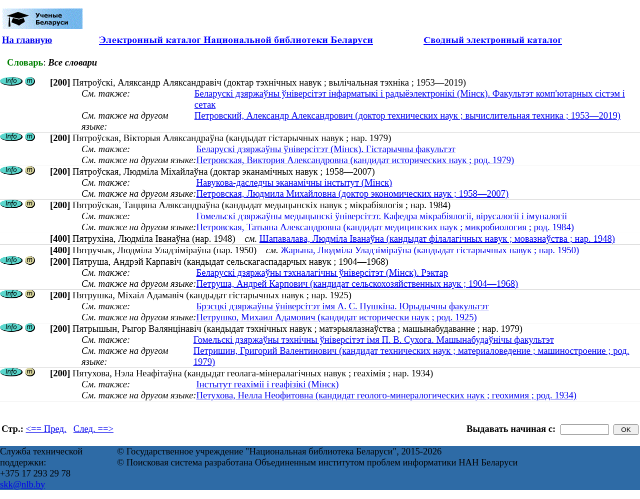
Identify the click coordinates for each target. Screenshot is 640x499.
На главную (27, 40)
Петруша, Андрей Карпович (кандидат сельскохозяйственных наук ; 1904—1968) (357, 283)
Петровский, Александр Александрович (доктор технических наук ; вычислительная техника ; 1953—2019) (407, 115)
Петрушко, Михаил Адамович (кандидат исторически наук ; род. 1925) (336, 317)
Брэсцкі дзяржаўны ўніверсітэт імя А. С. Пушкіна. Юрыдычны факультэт (342, 306)
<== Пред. (46, 428)
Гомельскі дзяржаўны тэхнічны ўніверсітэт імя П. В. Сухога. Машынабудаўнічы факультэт (374, 339)
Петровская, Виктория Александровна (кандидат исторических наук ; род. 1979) (355, 160)
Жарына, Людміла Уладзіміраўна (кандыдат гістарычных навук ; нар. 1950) (429, 250)
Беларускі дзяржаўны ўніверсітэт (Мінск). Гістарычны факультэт (325, 149)
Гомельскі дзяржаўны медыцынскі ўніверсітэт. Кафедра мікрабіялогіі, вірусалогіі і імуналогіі (381, 216)
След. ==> (94, 428)
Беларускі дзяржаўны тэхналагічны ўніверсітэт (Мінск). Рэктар (322, 272)
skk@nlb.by (22, 484)
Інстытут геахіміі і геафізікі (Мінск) (267, 384)
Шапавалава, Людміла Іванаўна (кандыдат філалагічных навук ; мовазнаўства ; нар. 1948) (437, 238)
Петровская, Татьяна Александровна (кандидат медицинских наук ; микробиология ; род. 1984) (385, 227)
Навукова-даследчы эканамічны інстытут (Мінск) (294, 182)
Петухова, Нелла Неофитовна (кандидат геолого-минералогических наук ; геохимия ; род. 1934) (386, 395)
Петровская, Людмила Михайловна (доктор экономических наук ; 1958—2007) (352, 193)
